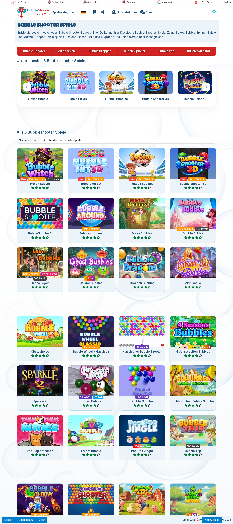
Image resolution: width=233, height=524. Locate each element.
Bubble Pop (166, 51)
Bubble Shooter (34, 51)
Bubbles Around (198, 51)
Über (42, 519)
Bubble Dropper (100, 51)
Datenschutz (26, 519)
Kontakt (8, 519)
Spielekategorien (64, 12)
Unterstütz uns (124, 12)
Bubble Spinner (135, 51)
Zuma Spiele (67, 51)
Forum (147, 12)
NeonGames (212, 519)
